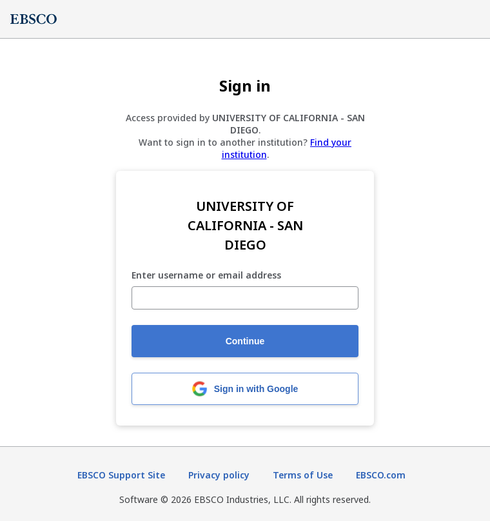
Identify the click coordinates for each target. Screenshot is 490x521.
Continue (245, 341)
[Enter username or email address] (245, 298)
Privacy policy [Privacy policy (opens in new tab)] (219, 475)
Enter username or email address (206, 275)
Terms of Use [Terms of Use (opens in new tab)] (303, 475)
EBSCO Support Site (121, 475)
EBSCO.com (381, 475)
